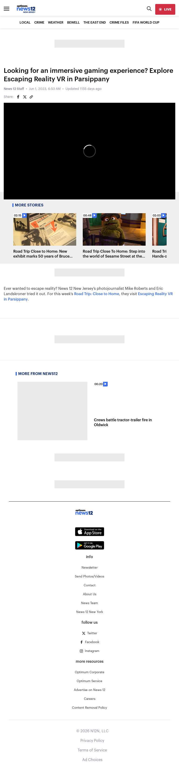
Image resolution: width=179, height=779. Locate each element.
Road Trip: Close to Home (96, 294)
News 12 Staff (14, 89)
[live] (165, 9)
